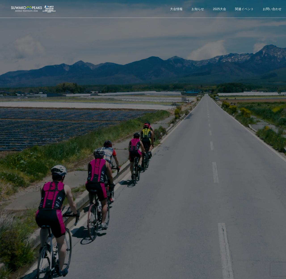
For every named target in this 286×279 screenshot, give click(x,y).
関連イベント (244, 9)
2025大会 (219, 9)
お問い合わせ (272, 9)
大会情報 (176, 9)
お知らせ (197, 9)
